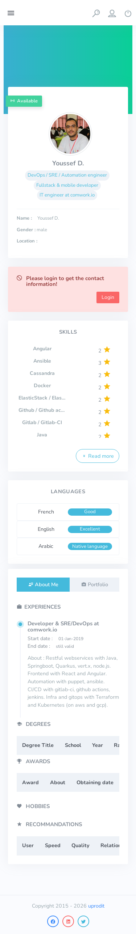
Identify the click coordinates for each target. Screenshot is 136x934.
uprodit (96, 905)
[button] (96, 12)
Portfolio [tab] (98, 584)
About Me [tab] (46, 584)
